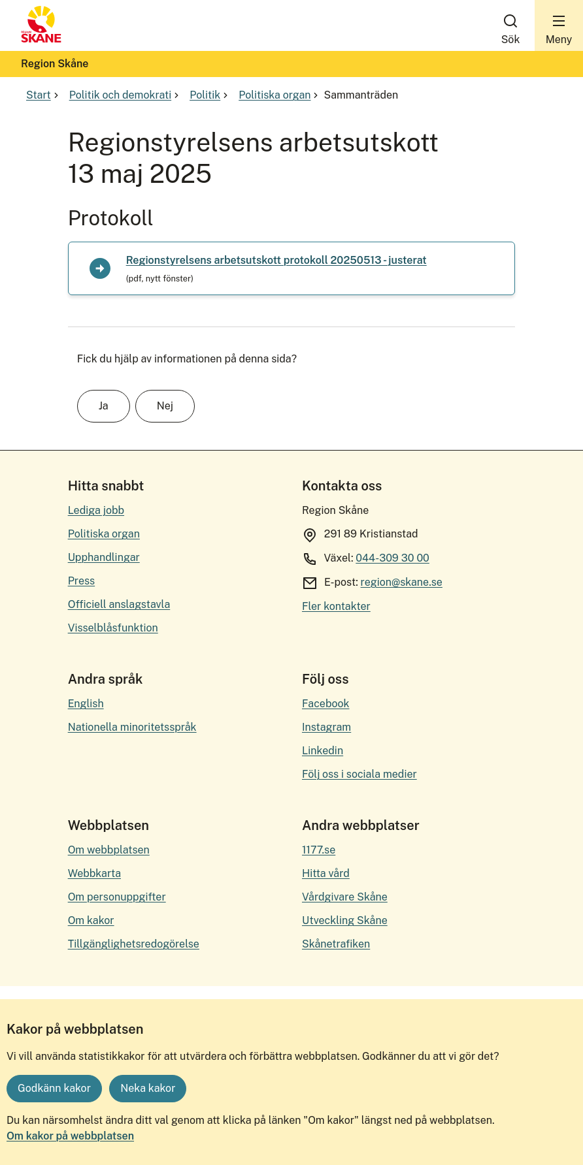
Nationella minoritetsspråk (132, 727)
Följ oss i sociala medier (359, 774)
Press (81, 581)
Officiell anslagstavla (119, 604)
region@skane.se (401, 582)
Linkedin (322, 750)
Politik (210, 95)
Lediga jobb (96, 510)
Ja (103, 406)
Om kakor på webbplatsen (70, 1136)
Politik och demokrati (125, 95)
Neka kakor (147, 1088)
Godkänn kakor (54, 1088)
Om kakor (91, 920)
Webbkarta (94, 873)
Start (43, 95)
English (86, 703)
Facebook (326, 703)
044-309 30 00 (392, 558)
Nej (165, 406)
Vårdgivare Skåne (345, 897)
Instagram (326, 727)
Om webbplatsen (109, 850)
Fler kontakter (336, 606)
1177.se (318, 850)
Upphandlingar (104, 557)
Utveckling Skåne (345, 920)
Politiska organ (280, 95)
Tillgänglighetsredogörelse (133, 944)
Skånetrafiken (336, 944)
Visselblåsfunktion (113, 628)
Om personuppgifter (117, 897)
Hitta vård (326, 873)
